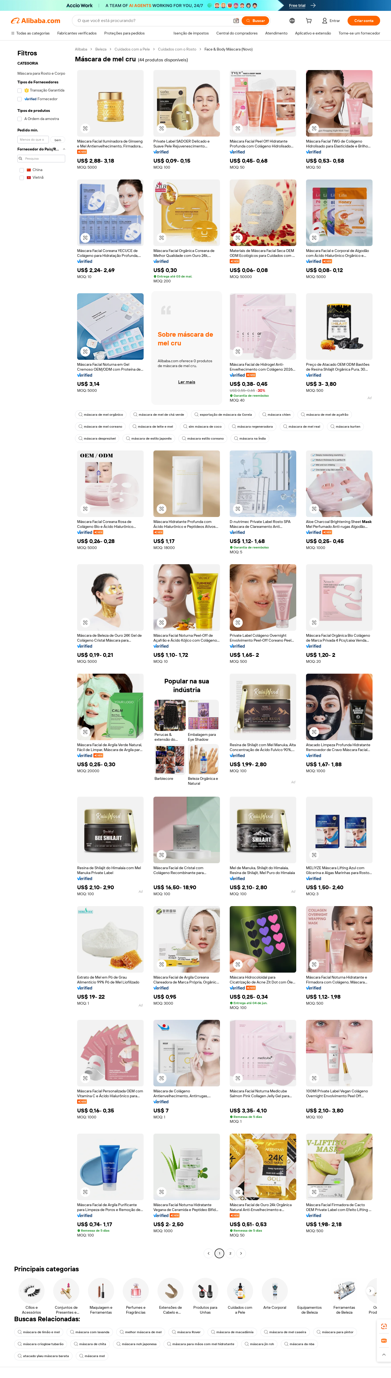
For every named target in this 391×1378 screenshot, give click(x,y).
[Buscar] (255, 20)
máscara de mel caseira (285, 1332)
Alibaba (81, 49)
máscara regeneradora (252, 426)
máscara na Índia (250, 438)
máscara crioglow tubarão (41, 1344)
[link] (384, 1326)
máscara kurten (345, 426)
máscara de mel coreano (100, 426)
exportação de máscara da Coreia (223, 414)
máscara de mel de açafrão (324, 414)
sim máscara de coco (202, 426)
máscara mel (92, 1356)
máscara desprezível (97, 438)
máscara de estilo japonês (149, 438)
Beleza (100, 49)
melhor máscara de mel (141, 1332)
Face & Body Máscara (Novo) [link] (228, 49)
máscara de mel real (301, 426)
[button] (236, 20)
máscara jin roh (259, 1344)
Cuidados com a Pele (132, 49)
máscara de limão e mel (39, 1332)
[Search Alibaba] (153, 21)
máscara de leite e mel (153, 426)
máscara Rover (186, 1332)
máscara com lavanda (89, 1332)
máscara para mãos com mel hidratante (200, 1344)
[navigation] (41, 651)
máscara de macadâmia (232, 1332)
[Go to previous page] (208, 1253)
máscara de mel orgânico (100, 414)
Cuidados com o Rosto (177, 49)
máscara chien (276, 414)
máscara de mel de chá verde (158, 414)
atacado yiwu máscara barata (43, 1356)
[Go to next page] (241, 1253)
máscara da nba (299, 1344)
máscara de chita (90, 1344)
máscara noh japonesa (136, 1344)
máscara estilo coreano (203, 438)
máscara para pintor (335, 1332)
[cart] (310, 21)
